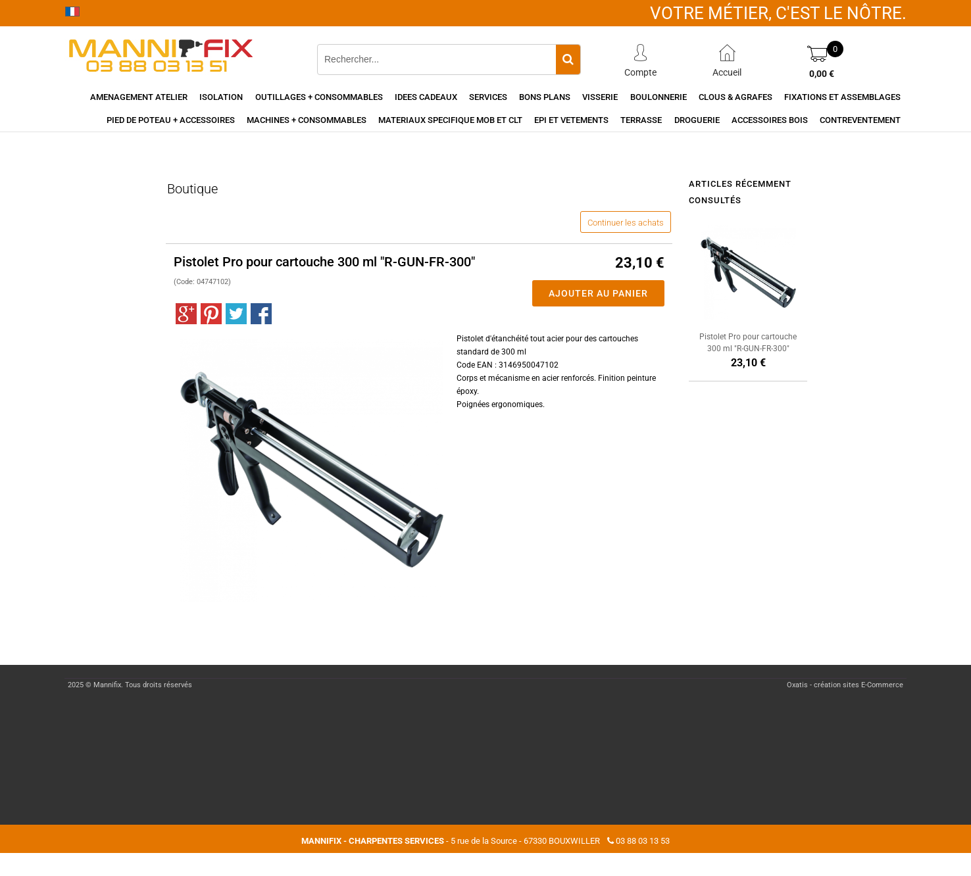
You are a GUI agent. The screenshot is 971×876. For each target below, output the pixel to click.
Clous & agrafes (735, 97)
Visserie (600, 97)
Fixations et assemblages (842, 97)
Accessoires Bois (770, 120)
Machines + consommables (306, 120)
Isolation (221, 97)
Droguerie (697, 120)
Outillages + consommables (319, 97)
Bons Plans (544, 97)
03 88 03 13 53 (643, 841)
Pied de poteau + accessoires (171, 120)
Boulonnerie (658, 97)
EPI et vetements (571, 120)
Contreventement (860, 120)
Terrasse (641, 120)
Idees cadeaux (426, 97)
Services (488, 97)
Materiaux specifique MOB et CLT (450, 120)
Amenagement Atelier (138, 97)
